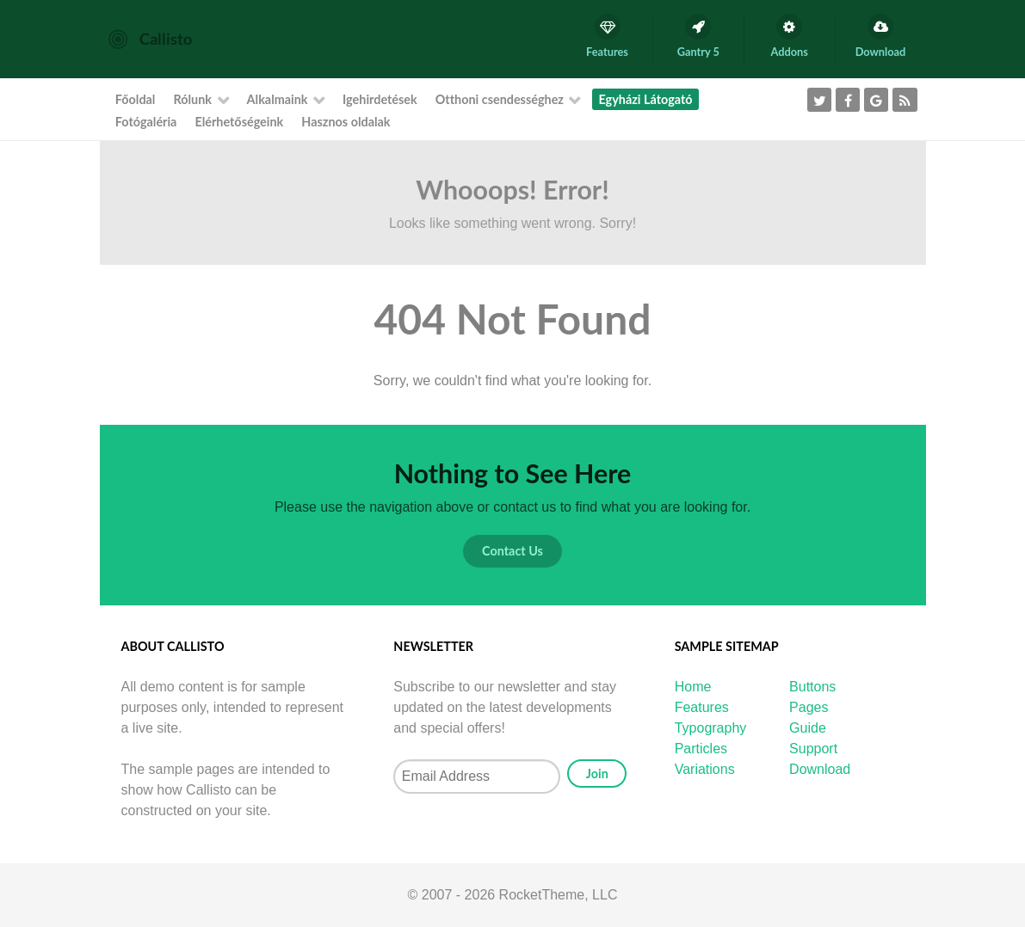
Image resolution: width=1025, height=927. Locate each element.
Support (813, 748)
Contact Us (512, 550)
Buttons (812, 686)
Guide (807, 728)
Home (693, 686)
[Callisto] (150, 38)
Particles (701, 748)
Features (702, 707)
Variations (705, 769)
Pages (808, 707)
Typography (711, 728)
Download (819, 769)
